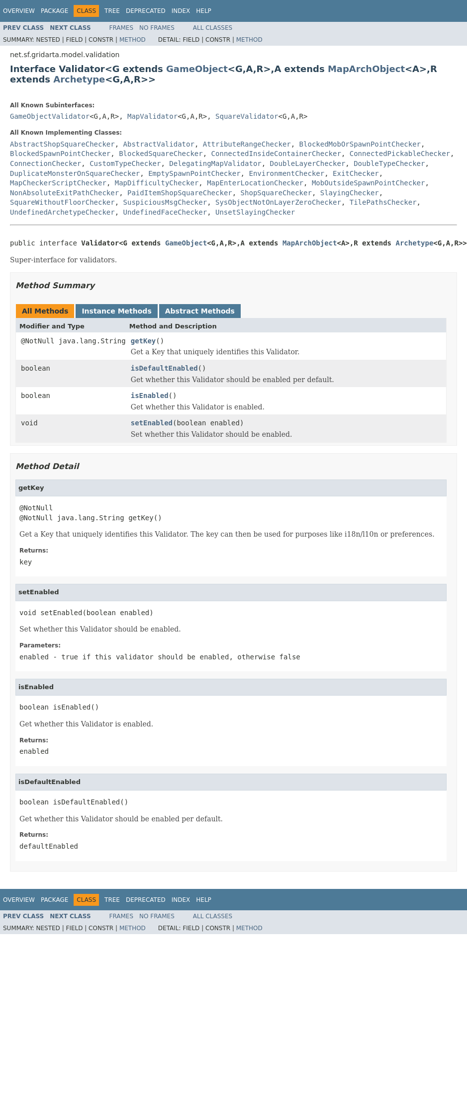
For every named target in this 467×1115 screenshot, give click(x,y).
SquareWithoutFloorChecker (62, 202)
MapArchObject (366, 69)
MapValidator (152, 116)
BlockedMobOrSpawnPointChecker (360, 144)
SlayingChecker (349, 193)
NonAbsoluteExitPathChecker (64, 193)
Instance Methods (116, 311)
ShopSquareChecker (276, 193)
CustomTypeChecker (125, 163)
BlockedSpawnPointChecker (60, 154)
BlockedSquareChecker (161, 154)
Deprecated (146, 10)
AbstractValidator (158, 144)
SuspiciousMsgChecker (165, 202)
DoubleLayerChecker (308, 163)
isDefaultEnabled (164, 368)
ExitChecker (356, 173)
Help (203, 10)
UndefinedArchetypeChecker (62, 212)
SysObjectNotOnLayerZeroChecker (278, 202)
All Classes (212, 27)
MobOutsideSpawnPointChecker (368, 183)
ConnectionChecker (45, 163)
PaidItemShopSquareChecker (179, 193)
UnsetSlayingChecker (255, 212)
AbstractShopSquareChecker (62, 144)
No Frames (157, 27)
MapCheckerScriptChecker (58, 183)
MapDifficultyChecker (157, 183)
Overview (19, 10)
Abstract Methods (200, 311)
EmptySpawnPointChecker (194, 173)
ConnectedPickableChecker (400, 154)
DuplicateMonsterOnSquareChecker (75, 173)
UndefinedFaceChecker (165, 212)
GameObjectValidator (50, 116)
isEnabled (150, 395)
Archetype (79, 79)
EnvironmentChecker (286, 173)
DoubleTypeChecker (389, 163)
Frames (121, 27)
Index (181, 10)
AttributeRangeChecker (247, 144)
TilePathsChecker (383, 202)
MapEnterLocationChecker (255, 183)
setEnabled (152, 423)
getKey (143, 341)
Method (132, 39)
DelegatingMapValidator (215, 163)
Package (54, 10)
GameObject (197, 69)
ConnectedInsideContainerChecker (276, 154)
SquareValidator (246, 116)
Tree (112, 10)
